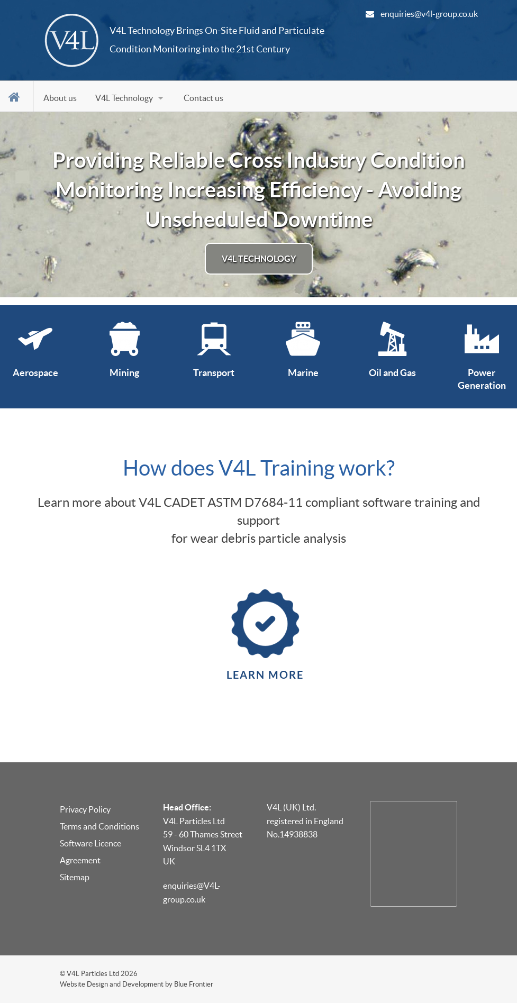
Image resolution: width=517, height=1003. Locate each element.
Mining (124, 372)
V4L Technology (259, 258)
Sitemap (74, 877)
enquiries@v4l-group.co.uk (429, 14)
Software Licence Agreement (90, 851)
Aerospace (35, 372)
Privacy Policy (85, 809)
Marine (303, 372)
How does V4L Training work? (259, 468)
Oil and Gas (392, 372)
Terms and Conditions (99, 826)
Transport (213, 372)
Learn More (265, 675)
